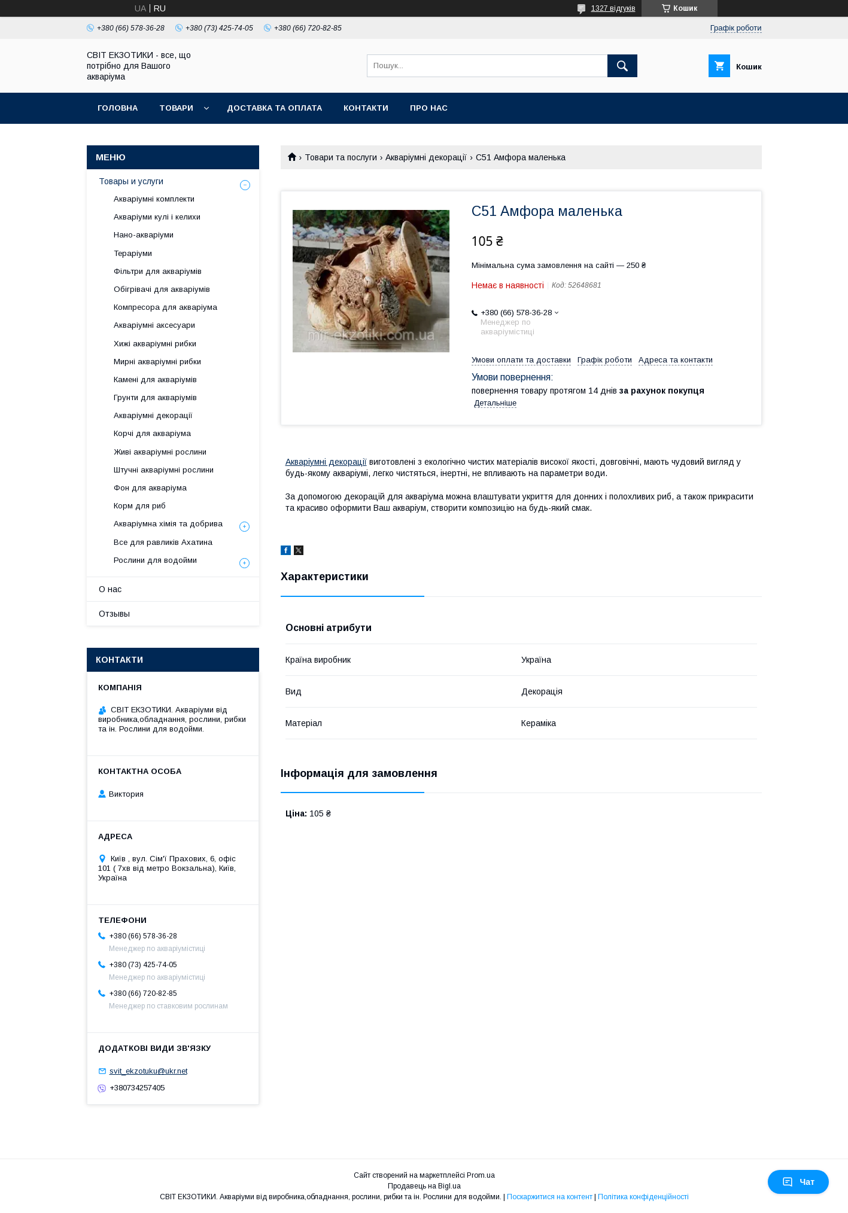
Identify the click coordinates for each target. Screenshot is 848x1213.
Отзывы (114, 613)
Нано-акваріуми (144, 234)
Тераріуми (133, 253)
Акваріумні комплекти (154, 198)
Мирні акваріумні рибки (157, 361)
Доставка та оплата (274, 107)
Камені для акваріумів (155, 379)
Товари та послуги (341, 157)
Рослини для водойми (155, 560)
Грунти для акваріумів (155, 397)
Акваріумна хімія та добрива (168, 523)
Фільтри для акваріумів (158, 271)
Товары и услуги (131, 181)
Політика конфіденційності (643, 1197)
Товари (176, 107)
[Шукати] (622, 65)
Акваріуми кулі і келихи (157, 216)
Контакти (366, 107)
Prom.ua (481, 1175)
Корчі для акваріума (152, 433)
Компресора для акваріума (165, 307)
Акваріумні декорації (426, 157)
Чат (798, 1182)
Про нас (429, 107)
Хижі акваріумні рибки (155, 343)
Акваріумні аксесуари (154, 325)
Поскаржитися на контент (549, 1197)
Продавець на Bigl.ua (424, 1186)
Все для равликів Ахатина (163, 542)
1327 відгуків (613, 8)
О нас (110, 589)
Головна (118, 107)
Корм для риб (140, 505)
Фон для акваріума (150, 487)
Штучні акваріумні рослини (164, 469)
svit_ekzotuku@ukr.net (148, 1070)
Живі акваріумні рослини (160, 451)
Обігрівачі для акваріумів (162, 289)
